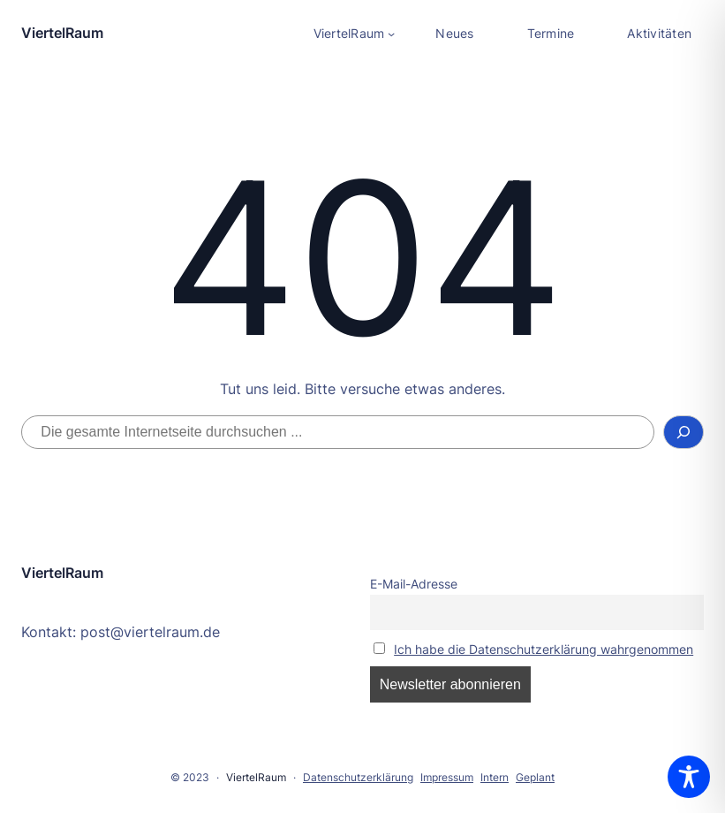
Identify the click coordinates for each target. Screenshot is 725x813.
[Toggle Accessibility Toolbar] (689, 777)
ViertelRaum (62, 33)
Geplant (535, 777)
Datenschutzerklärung (358, 777)
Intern (494, 777)
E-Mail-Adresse (413, 583)
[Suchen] (683, 432)
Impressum (446, 777)
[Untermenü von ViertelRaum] (354, 33)
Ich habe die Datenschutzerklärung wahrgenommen (543, 649)
